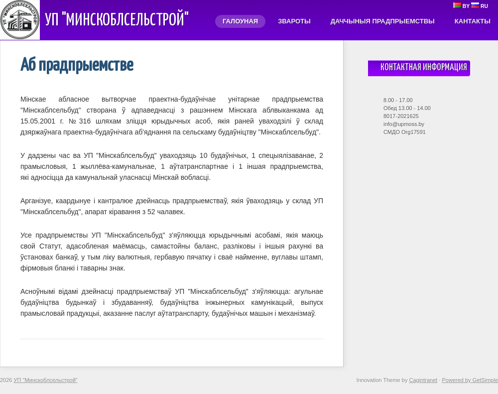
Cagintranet (423, 380)
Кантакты (473, 21)
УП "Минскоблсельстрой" (117, 20)
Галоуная (240, 21)
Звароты (294, 21)
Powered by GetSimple (470, 380)
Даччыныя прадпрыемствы (383, 21)
